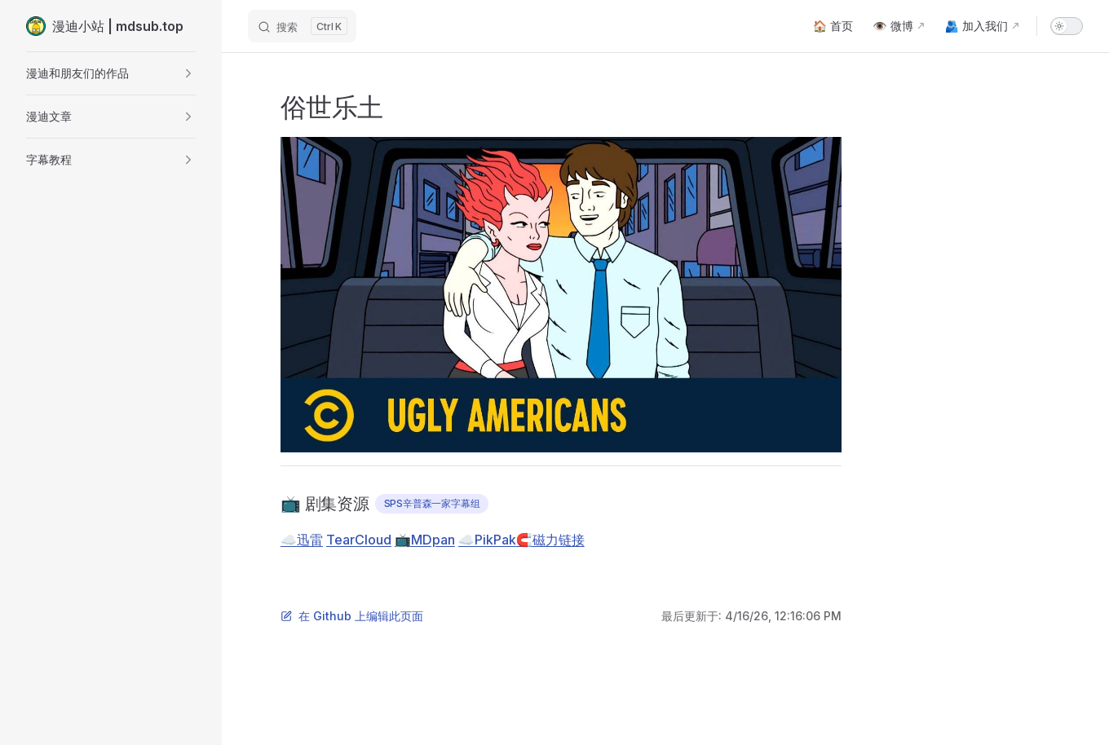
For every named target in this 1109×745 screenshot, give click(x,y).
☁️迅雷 (302, 539)
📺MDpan (425, 539)
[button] (111, 73)
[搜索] (302, 26)
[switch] (1066, 26)
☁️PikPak (487, 539)
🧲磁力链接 (550, 539)
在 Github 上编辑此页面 (352, 616)
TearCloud (358, 539)
